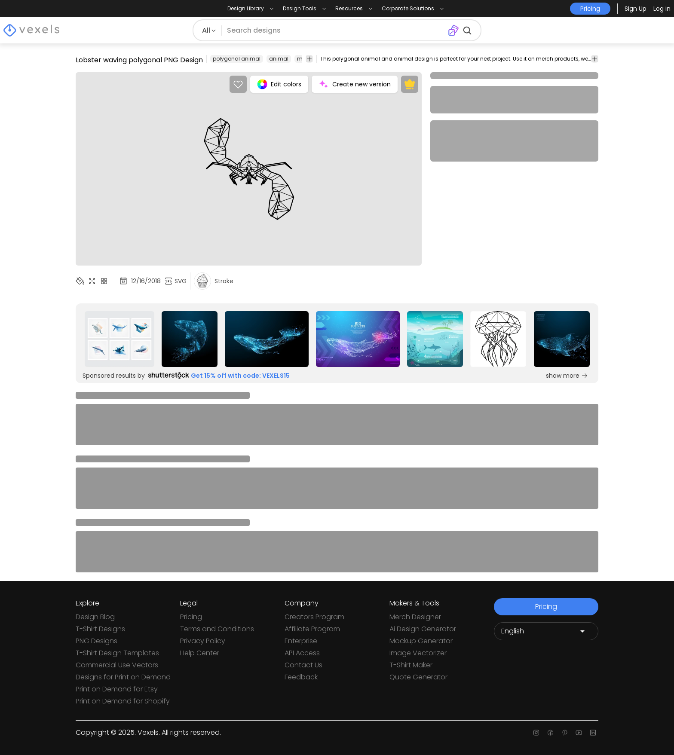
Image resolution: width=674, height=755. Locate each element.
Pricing (191, 617)
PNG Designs (96, 641)
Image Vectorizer (418, 653)
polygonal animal (236, 58)
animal (278, 58)
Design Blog (95, 617)
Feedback (301, 677)
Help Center (199, 653)
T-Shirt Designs (100, 629)
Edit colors (279, 84)
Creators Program (314, 617)
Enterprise (301, 641)
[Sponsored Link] (119, 339)
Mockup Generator (421, 641)
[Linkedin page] (593, 732)
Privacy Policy (202, 641)
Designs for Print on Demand (123, 677)
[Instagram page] (536, 732)
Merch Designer (415, 617)
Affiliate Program (312, 629)
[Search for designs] (334, 30)
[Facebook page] (550, 732)
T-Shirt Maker (410, 665)
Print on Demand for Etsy (117, 689)
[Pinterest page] (564, 732)
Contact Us (303, 665)
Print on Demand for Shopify (123, 701)
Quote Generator (418, 677)
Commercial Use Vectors (117, 665)
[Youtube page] (578, 732)
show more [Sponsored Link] (567, 375)
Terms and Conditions (217, 629)
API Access (302, 653)
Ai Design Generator (422, 629)
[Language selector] (546, 631)
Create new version (355, 84)
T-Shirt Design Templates (117, 653)
